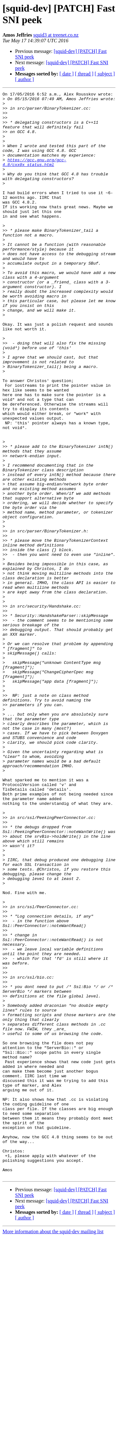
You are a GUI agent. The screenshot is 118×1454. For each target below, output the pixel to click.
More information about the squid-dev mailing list (53, 1448)
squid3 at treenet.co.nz (56, 35)
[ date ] (66, 73)
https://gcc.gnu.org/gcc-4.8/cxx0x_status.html (34, 176)
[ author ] (24, 79)
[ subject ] (105, 73)
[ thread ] (84, 73)
